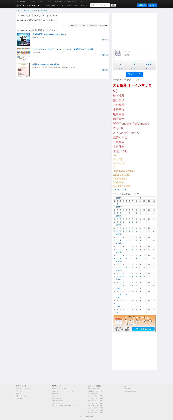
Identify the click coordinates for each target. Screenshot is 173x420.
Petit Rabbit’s (120, 178)
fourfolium (118, 182)
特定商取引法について (22, 398)
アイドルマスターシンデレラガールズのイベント (66, 405)
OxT (115, 155)
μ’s (114, 167)
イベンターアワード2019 (95, 412)
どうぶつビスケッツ (126, 132)
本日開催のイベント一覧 (95, 391)
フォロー (120, 68)
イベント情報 (72, 6)
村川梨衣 (118, 142)
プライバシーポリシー (22, 396)
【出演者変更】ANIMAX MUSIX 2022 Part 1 (49, 34)
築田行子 (118, 100)
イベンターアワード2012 (95, 396)
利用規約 (18, 393)
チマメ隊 (118, 159)
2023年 (119, 225)
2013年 (119, 297)
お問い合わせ (128, 388)
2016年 (119, 288)
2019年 (119, 261)
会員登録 (141, 5)
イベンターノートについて (23, 388)
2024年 (119, 216)
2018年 (119, 270)
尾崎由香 (118, 114)
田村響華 (118, 105)
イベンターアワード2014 (95, 400)
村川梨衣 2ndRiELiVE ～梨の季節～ (46, 64)
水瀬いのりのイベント (58, 400)
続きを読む (105, 39)
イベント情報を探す (94, 388)
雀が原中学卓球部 (121, 186)
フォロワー (134, 68)
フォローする (134, 74)
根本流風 (118, 95)
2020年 (119, 252)
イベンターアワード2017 (95, 408)
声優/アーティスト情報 (54, 6)
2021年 (119, 243)
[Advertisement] (134, 31)
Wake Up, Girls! (121, 174)
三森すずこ (120, 137)
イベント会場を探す (94, 393)
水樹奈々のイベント (58, 393)
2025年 (119, 207)
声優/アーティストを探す (59, 388)
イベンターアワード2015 (95, 403)
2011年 (119, 306)
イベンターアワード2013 (95, 398)
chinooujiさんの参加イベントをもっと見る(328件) (88, 25)
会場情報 (84, 6)
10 (136, 231)
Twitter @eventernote (130, 391)
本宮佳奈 (118, 146)
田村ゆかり (55, 396)
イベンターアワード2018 (95, 410)
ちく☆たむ (119, 163)
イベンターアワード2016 (95, 405)
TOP (17, 10)
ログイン (152, 5)
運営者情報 (19, 391)
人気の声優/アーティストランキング (62, 391)
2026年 (119, 198)
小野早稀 (118, 109)
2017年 (119, 279)
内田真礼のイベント (58, 398)
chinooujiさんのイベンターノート (34, 10)
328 (148, 63)
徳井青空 (118, 118)
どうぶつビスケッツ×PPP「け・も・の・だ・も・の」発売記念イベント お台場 (62, 49)
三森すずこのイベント (58, 403)
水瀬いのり (120, 151)
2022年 (119, 234)
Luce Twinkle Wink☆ (124, 171)
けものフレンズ (119, 189)
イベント (148, 68)
